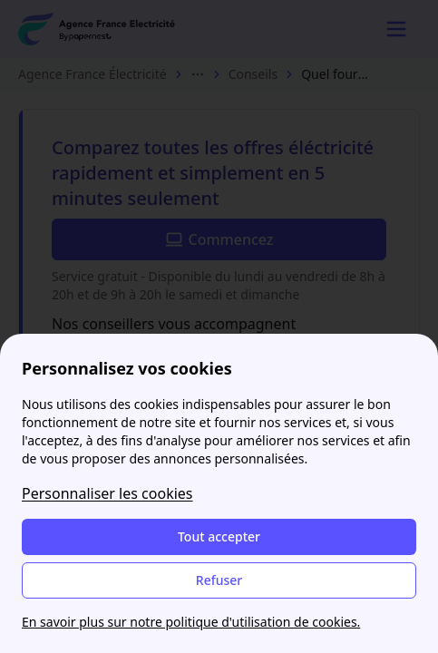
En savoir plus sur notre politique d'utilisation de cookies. (191, 621)
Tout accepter (219, 536)
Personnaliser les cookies (107, 493)
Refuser (219, 580)
